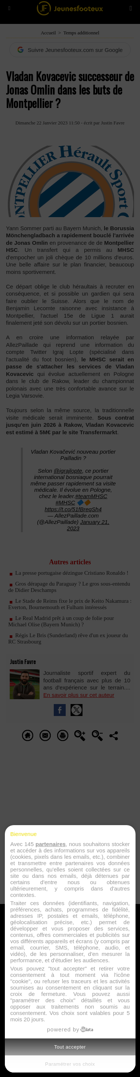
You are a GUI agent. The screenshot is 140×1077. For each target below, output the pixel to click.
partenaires (50, 844)
